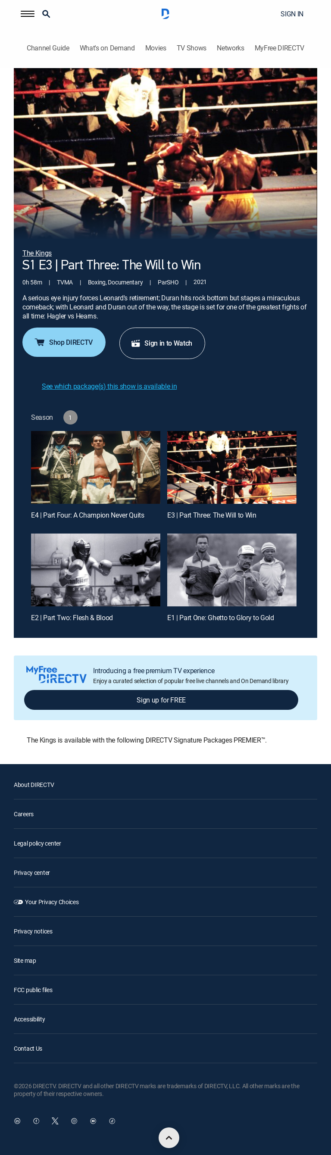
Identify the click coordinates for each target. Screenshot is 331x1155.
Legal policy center (37, 843)
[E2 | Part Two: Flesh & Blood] (95, 570)
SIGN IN (292, 14)
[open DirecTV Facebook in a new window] (36, 1121)
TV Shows (191, 48)
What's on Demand (107, 48)
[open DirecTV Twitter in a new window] (55, 1121)
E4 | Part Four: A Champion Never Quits (87, 515)
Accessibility (29, 1019)
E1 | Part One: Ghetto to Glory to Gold (220, 617)
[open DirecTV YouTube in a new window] (93, 1121)
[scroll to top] (169, 1138)
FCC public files (33, 990)
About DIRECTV (34, 784)
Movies (155, 48)
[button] (27, 14)
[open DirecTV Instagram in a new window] (74, 1121)
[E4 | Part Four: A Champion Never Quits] (95, 467)
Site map (25, 960)
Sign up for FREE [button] (161, 700)
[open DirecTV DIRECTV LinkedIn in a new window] (17, 1121)
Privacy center (32, 872)
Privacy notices (33, 931)
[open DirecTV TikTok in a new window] (112, 1121)
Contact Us (28, 1048)
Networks (230, 48)
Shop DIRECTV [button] (63, 342)
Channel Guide (48, 48)
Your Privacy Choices (51, 902)
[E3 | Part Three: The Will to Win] (232, 467)
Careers (24, 814)
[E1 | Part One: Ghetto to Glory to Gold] (232, 570)
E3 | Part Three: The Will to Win (211, 515)
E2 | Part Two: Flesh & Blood (72, 617)
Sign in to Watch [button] (161, 343)
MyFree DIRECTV (280, 48)
